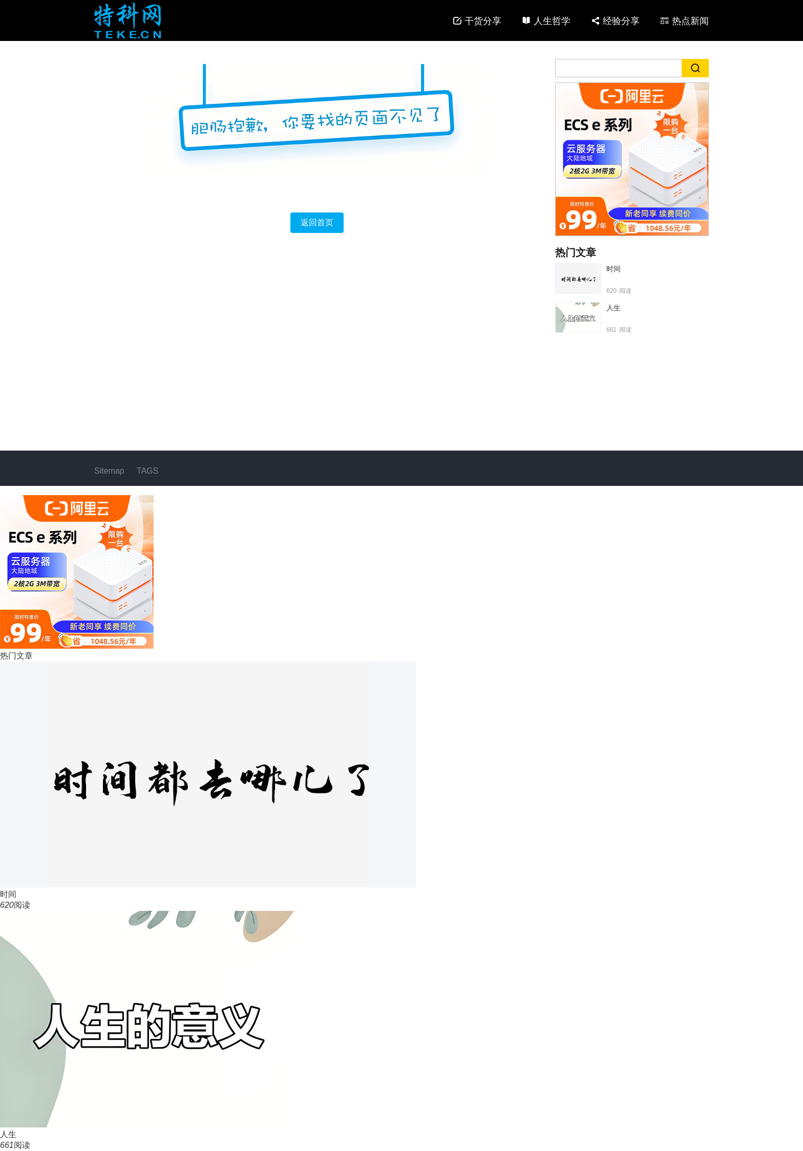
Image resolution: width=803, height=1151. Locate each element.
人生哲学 (552, 21)
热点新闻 (690, 21)
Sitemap (109, 470)
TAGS (147, 470)
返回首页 (317, 222)
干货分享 (482, 21)
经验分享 (621, 21)
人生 (613, 308)
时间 (613, 269)
